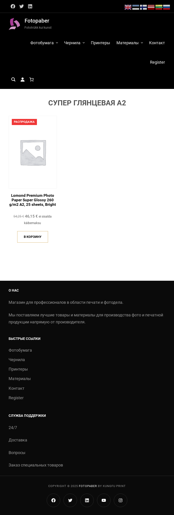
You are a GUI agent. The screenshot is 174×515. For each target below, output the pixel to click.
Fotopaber (36, 21)
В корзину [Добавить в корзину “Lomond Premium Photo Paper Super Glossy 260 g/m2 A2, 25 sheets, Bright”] (32, 237)
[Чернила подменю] (83, 42)
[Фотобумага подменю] (57, 42)
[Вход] (22, 79)
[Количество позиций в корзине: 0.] (31, 79)
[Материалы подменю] (142, 42)
